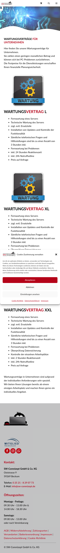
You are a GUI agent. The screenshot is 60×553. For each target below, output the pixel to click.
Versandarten (11, 534)
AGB (6, 530)
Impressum (44, 308)
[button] (56, 261)
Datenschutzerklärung (32, 308)
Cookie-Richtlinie (17, 308)
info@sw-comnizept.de (23, 486)
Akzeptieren (30, 287)
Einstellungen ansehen (30, 301)
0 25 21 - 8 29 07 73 (23, 482)
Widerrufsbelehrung (21, 530)
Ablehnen (30, 294)
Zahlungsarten (40, 530)
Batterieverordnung (29, 534)
